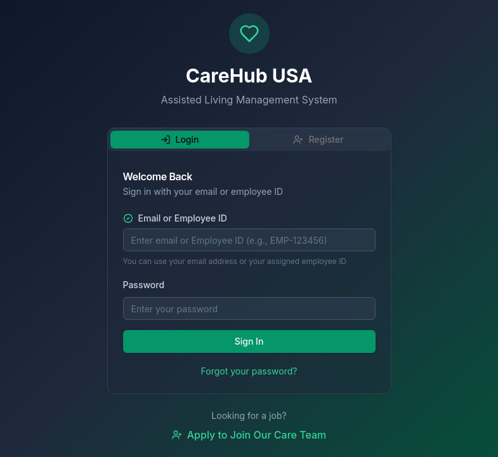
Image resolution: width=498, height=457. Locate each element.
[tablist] (249, 139)
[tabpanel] (249, 275)
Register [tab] (318, 139)
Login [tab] (180, 139)
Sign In (249, 341)
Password (144, 284)
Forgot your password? (249, 371)
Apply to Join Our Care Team (249, 434)
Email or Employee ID (175, 218)
